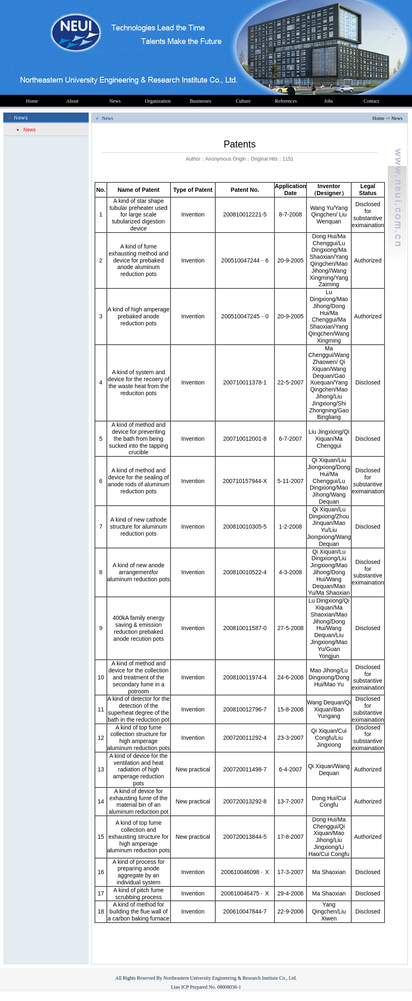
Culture (243, 101)
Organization (157, 101)
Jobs (328, 101)
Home (32, 101)
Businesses (201, 101)
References (286, 101)
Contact (371, 101)
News (114, 101)
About (72, 101)
